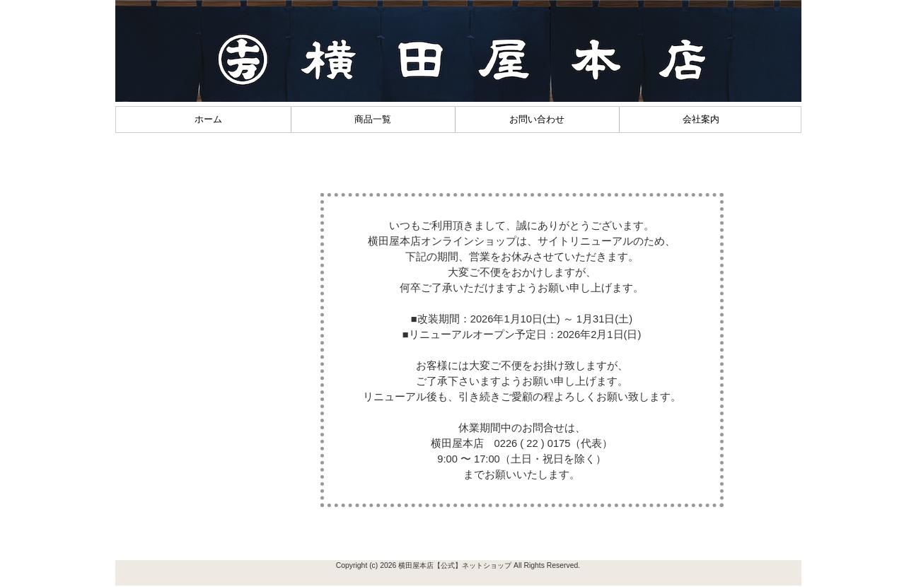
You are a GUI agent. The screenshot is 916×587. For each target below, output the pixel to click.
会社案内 (701, 119)
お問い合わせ (536, 119)
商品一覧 (372, 119)
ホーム (208, 119)
